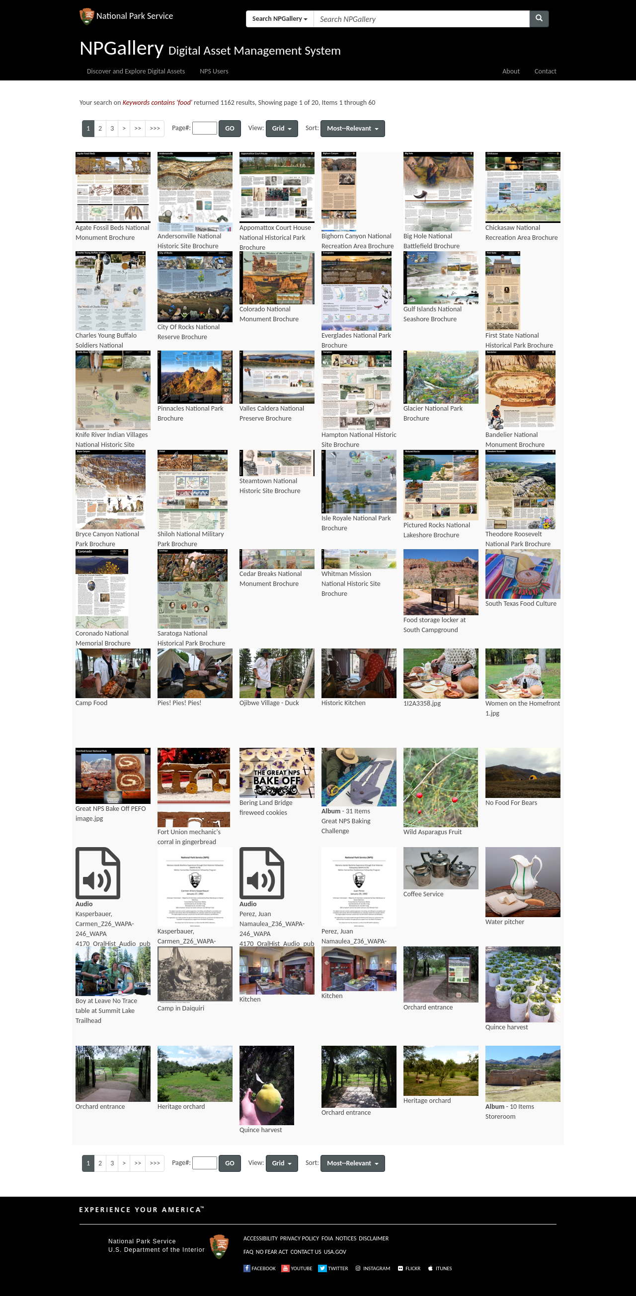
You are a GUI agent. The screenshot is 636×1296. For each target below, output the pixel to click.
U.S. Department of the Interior (156, 1249)
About (511, 71)
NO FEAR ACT (272, 1251)
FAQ (248, 1251)
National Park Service (142, 1241)
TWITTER (333, 1268)
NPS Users (214, 71)
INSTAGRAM (372, 1268)
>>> (155, 128)
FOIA (327, 1238)
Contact (545, 71)
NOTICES (345, 1238)
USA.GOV (335, 1251)
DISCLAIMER (374, 1238)
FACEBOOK (259, 1268)
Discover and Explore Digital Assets (136, 71)
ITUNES (439, 1268)
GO (229, 128)
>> (137, 128)
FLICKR (408, 1268)
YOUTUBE (297, 1268)
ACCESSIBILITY (260, 1238)
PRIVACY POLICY (299, 1238)
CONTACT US (306, 1251)
